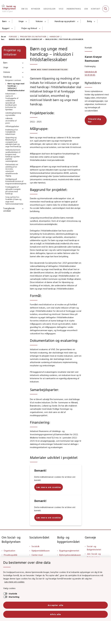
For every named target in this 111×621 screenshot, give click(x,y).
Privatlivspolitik (10, 555)
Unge (21, 21)
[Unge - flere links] (26, 21)
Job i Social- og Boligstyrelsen (94, 555)
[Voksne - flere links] (45, 21)
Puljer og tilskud (29, 28)
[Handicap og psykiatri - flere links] (78, 21)
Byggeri (5, 28)
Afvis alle (55, 614)
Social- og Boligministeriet (94, 548)
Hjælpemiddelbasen (41, 550)
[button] (22, 63)
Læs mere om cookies (14, 581)
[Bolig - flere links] (94, 21)
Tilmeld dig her (94, 120)
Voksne (39, 21)
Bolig (89, 21)
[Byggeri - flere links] (12, 28)
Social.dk (35, 546)
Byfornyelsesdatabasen (70, 555)
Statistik (13, 593)
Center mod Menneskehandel (39, 556)
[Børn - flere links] (9, 21)
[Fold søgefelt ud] (105, 9)
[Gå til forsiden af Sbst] (8, 8)
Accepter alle (55, 605)
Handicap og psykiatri (65, 21)
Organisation (9, 550)
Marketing (14, 596)
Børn (4, 21)
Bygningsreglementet (69, 550)
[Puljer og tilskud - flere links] (39, 28)
